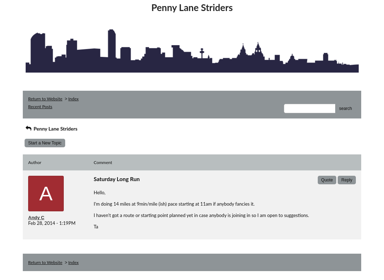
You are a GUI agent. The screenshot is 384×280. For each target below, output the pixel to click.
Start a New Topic (45, 143)
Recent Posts (40, 106)
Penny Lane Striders (51, 129)
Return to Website (45, 98)
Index (73, 98)
